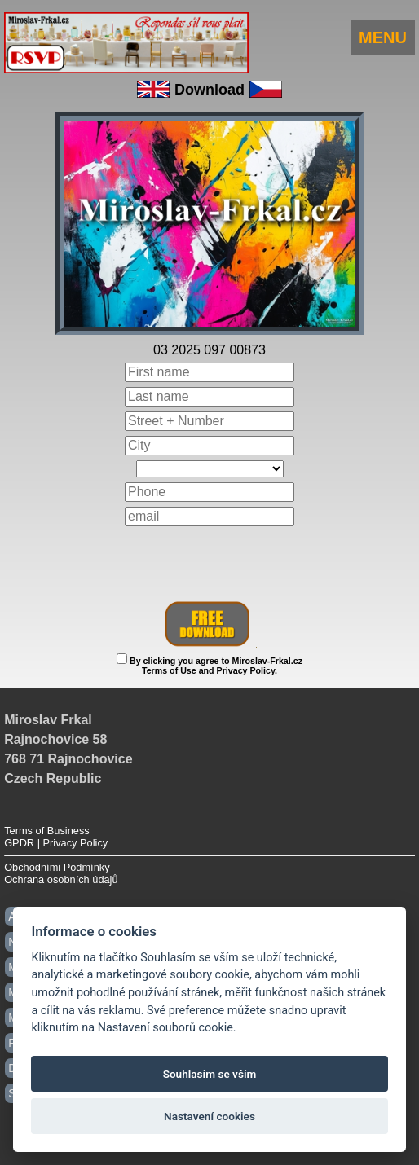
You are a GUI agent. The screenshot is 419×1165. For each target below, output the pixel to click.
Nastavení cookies (209, 1116)
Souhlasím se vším (210, 1073)
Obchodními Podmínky (56, 867)
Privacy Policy (246, 670)
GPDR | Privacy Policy (56, 843)
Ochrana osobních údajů (60, 879)
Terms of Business (47, 830)
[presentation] (209, 563)
